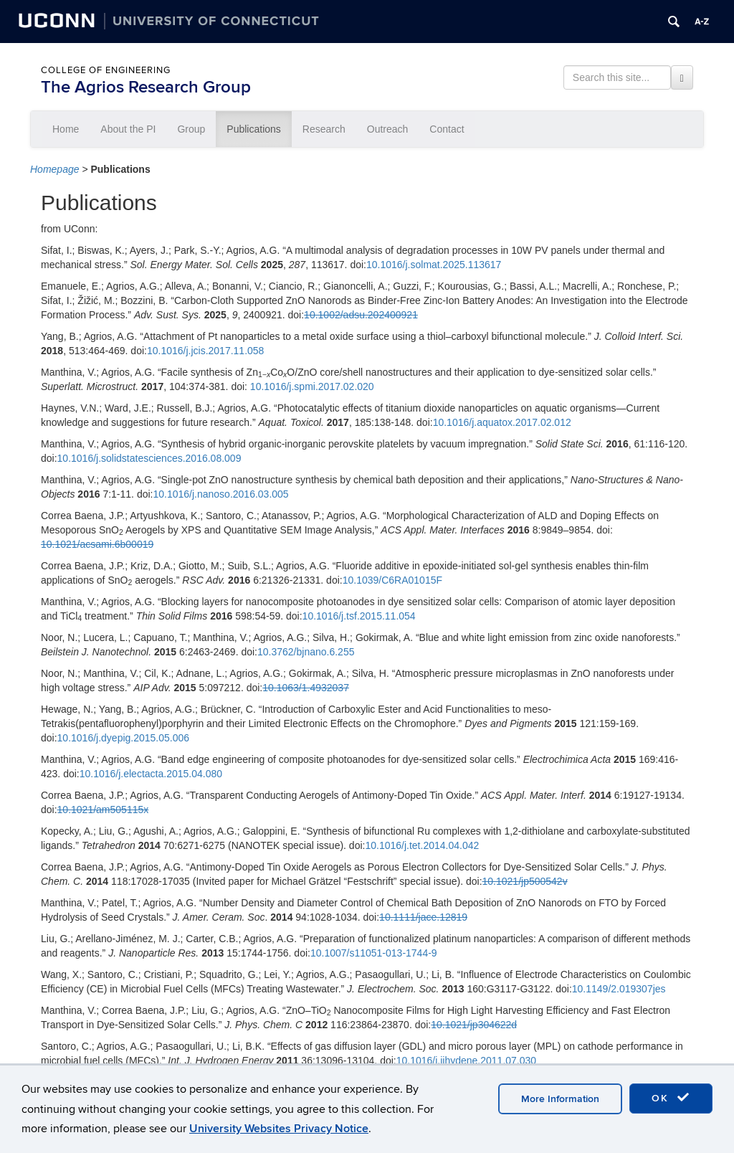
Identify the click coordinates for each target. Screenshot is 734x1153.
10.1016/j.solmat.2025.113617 (433, 264)
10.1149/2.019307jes (619, 989)
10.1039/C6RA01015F (392, 580)
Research (323, 129)
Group (191, 129)
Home (65, 129)
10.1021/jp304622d (474, 1024)
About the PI (128, 129)
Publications (254, 129)
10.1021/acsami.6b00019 (97, 544)
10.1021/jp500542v (525, 881)
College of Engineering (106, 70)
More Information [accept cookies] (560, 1099)
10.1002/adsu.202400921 (361, 315)
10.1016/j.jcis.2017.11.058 (205, 350)
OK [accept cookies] (671, 1097)
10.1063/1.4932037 (305, 687)
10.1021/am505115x (103, 809)
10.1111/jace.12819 (423, 917)
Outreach (388, 129)
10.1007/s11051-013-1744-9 (373, 953)
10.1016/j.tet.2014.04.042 (422, 845)
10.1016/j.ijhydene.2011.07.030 (466, 1060)
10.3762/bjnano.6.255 (305, 652)
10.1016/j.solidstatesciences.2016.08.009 (149, 458)
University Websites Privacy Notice (278, 1128)
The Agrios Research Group (146, 87)
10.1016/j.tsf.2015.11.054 (359, 616)
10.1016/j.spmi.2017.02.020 (312, 386)
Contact (446, 129)
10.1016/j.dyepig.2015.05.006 (123, 738)
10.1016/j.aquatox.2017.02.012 (502, 422)
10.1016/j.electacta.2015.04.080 (151, 773)
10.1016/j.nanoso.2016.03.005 (220, 494)
